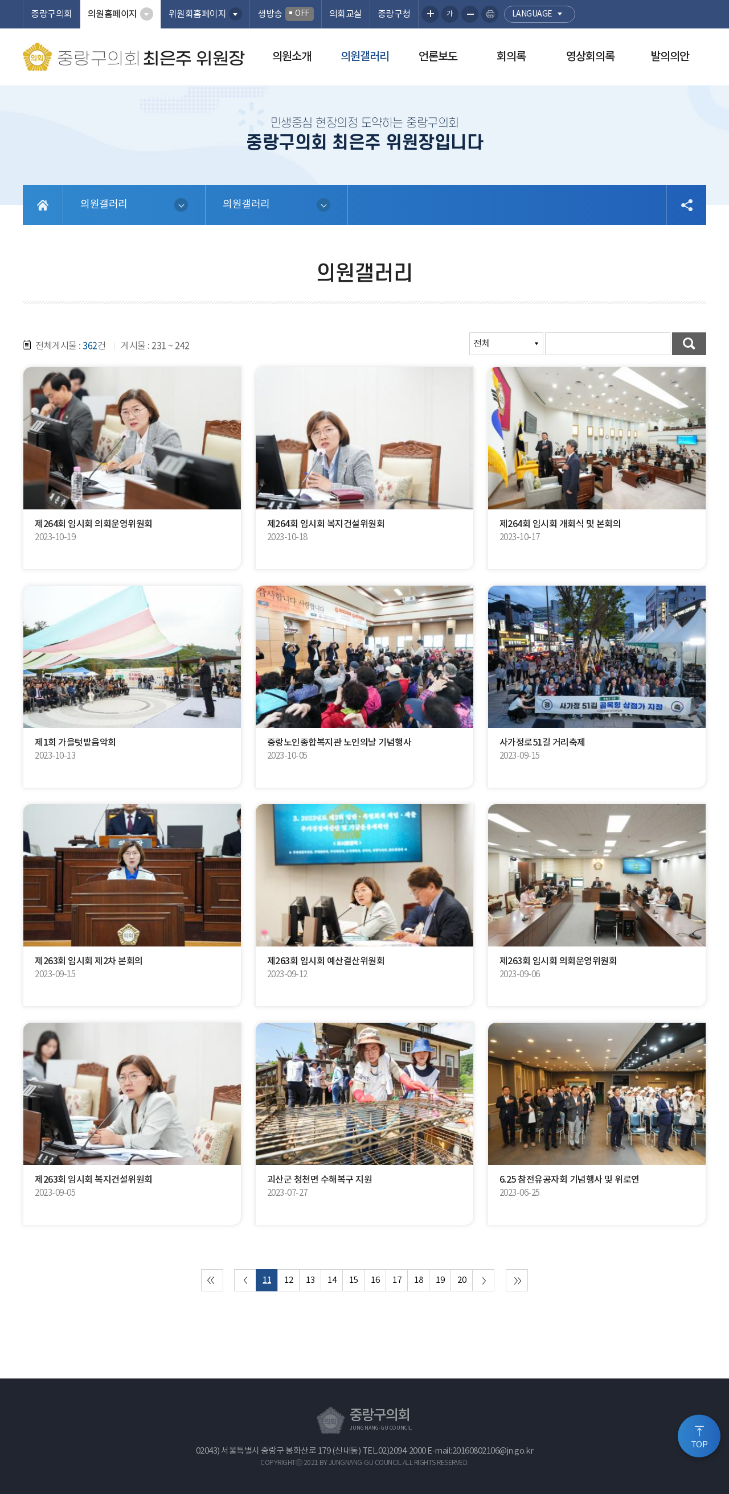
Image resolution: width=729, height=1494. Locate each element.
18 (418, 1280)
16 (375, 1280)
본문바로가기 (0, 0)
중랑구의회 (51, 14)
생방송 (285, 14)
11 (267, 1280)
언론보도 (438, 57)
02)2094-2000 (402, 1451)
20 (461, 1280)
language (532, 14)
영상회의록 (590, 57)
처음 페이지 (212, 1280)
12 (288, 1280)
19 (440, 1280)
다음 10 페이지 (483, 1280)
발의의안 (669, 57)
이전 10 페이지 (245, 1280)
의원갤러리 (365, 57)
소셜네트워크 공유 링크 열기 (686, 205)
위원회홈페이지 (198, 14)
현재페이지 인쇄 (489, 14)
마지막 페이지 (517, 1280)
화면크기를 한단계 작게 (469, 14)
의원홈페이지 (112, 14)
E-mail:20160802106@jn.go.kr (480, 1451)
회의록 (511, 57)
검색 (689, 343)
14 (331, 1280)
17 (396, 1280)
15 (353, 1280)
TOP (699, 1445)
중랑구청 (394, 14)
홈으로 (43, 205)
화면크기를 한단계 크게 (430, 14)
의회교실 (345, 14)
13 (310, 1280)
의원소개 (291, 57)
